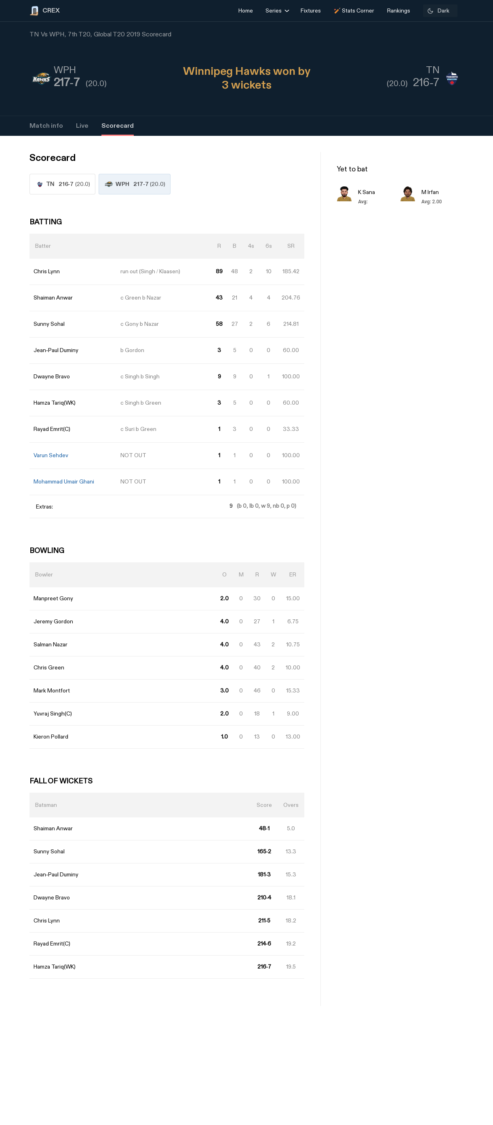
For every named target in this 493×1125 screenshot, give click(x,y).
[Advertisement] (462, 616)
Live (82, 126)
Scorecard (117, 126)
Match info (46, 126)
